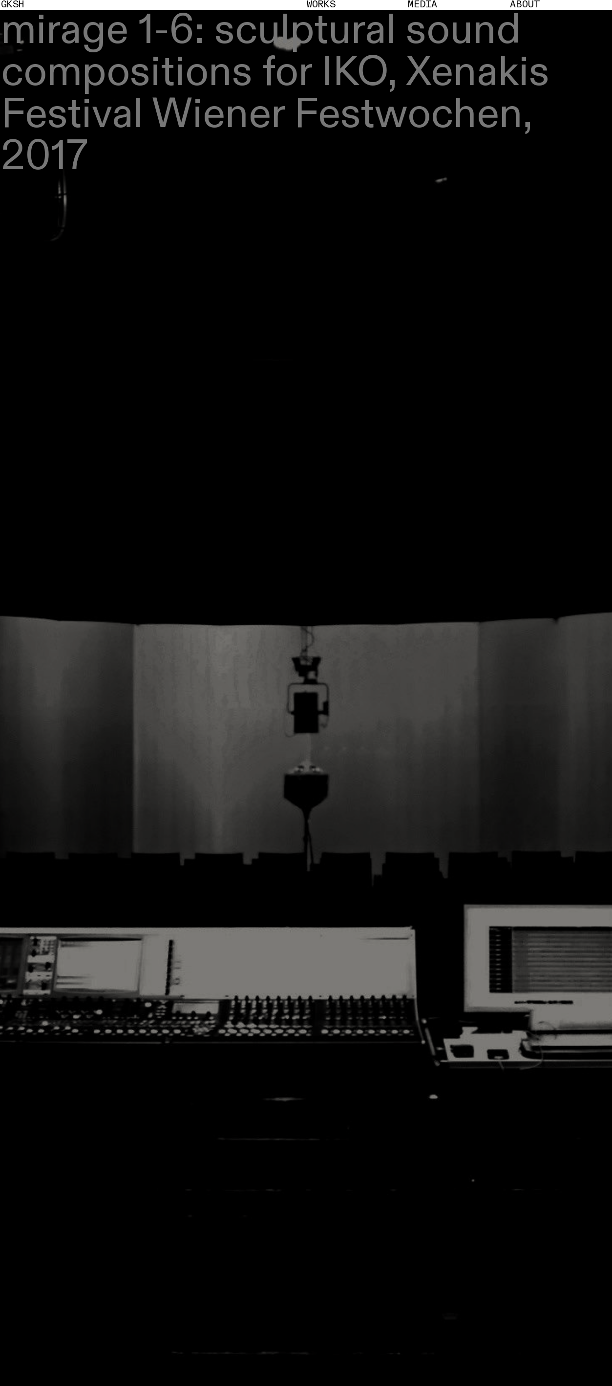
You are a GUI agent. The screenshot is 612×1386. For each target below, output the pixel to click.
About (525, 5)
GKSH (12, 5)
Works (321, 5)
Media (422, 5)
